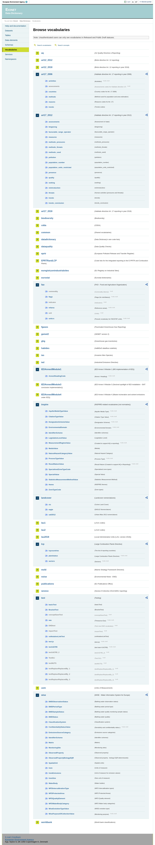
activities (52, 81)
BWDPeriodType (55, 707)
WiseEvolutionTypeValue (59, 809)
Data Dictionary (25, 21)
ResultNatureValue (56, 464)
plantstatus (53, 556)
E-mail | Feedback (13, 837)
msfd (43, 570)
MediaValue (53, 448)
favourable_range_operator (60, 132)
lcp (42, 544)
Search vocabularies (44, 45)
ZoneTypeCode (55, 490)
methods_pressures (57, 142)
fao (42, 285)
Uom (50, 768)
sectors (52, 561)
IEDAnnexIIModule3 (51, 384)
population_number (57, 162)
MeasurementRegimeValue (59, 443)
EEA (16, 2)
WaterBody (53, 783)
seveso (44, 591)
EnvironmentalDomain (58, 427)
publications (47, 584)
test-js (51, 642)
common (45, 232)
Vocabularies (11, 50)
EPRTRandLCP (49, 261)
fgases (44, 327)
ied (42, 362)
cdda (43, 225)
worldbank (46, 822)
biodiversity (47, 218)
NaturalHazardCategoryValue (60, 453)
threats (51, 193)
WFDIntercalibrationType (59, 788)
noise (44, 577)
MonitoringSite (55, 748)
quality (51, 178)
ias (42, 355)
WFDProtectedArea (56, 793)
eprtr (43, 253)
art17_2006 (46, 74)
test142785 (53, 647)
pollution (52, 157)
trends (51, 107)
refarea (51, 308)
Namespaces (10, 59)
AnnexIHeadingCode (57, 376)
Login (128, 2)
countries (52, 92)
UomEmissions (55, 773)
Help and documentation (15, 26)
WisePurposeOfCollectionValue (61, 814)
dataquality (46, 246)
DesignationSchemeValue (59, 422)
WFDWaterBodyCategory (59, 804)
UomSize (52, 778)
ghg (43, 341)
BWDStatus (53, 717)
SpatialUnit (53, 763)
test (43, 598)
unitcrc (51, 319)
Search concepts (63, 45)
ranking (52, 183)
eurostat (45, 278)
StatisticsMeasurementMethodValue (63, 480)
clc (50, 505)
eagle (51, 510)
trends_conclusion (56, 203)
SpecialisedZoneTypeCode (59, 469)
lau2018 (45, 537)
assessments (54, 122)
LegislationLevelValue (58, 438)
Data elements (11, 40)
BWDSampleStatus (56, 712)
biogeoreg (53, 127)
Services (8, 54)
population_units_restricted (60, 167)
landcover (46, 498)
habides (45, 348)
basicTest (52, 605)
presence (52, 173)
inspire (44, 404)
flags (51, 297)
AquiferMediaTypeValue (58, 411)
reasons (52, 102)
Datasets (9, 31)
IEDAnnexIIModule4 (51, 394)
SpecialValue (54, 474)
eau (50, 620)
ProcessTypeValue (56, 458)
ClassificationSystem (57, 722)
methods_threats (55, 147)
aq (42, 53)
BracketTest (53, 610)
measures (53, 137)
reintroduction (54, 188)
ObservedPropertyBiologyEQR (61, 758)
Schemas (9, 45)
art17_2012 (46, 115)
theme (51, 485)
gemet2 (45, 334)
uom (43, 688)
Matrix (51, 743)
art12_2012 (46, 60)
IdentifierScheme (55, 433)
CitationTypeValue (56, 417)
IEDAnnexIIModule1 (51, 369)
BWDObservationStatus (58, 702)
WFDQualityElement (57, 798)
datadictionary (48, 239)
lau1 (43, 523)
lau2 (43, 530)
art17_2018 (46, 211)
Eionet (15, 21)
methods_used (55, 152)
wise (43, 695)
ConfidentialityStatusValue (59, 727)
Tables (8, 35)
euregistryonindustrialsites (55, 270)
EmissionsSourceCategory (60, 733)
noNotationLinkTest (57, 636)
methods (52, 97)
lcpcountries (54, 551)
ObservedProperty (56, 753)
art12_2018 (46, 67)
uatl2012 (52, 515)
